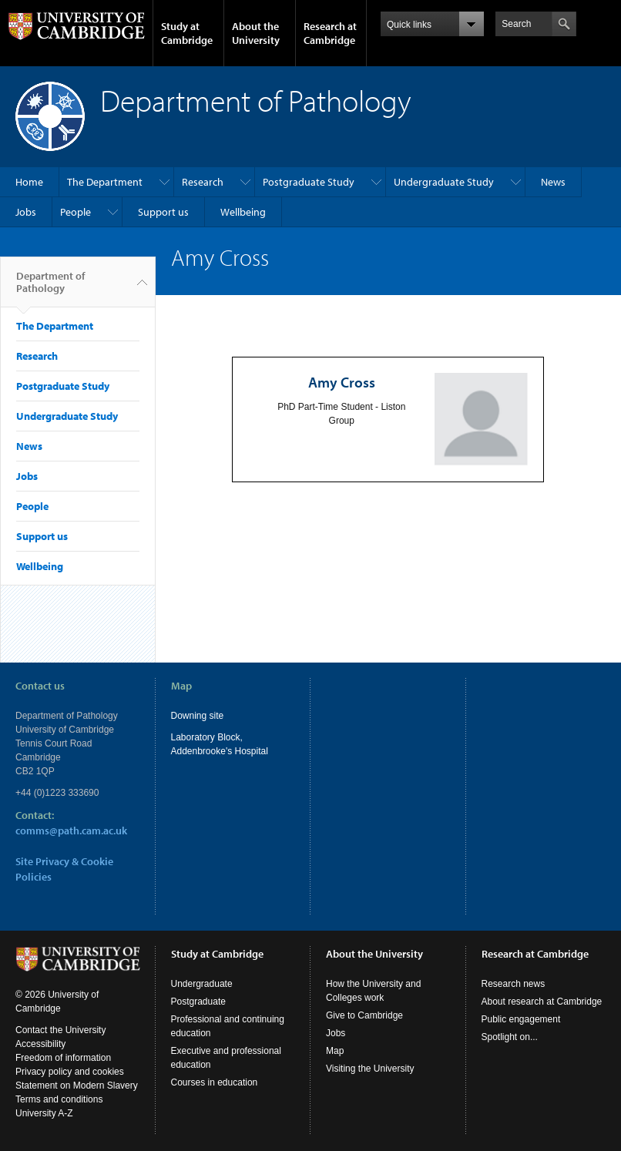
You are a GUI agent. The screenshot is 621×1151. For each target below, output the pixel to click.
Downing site (197, 715)
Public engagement (521, 1019)
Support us (163, 212)
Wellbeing (243, 212)
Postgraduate (198, 1001)
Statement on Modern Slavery (76, 1085)
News (553, 182)
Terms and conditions (58, 1099)
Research (202, 182)
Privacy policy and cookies (69, 1071)
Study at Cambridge (187, 33)
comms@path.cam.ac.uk (71, 830)
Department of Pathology (50, 288)
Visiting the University (370, 1068)
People (75, 212)
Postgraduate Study (308, 182)
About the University (256, 33)
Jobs (25, 212)
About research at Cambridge (542, 1001)
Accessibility (40, 1044)
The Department (105, 182)
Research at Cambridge (330, 33)
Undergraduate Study (444, 182)
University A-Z (44, 1113)
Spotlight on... (510, 1037)
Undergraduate (202, 983)
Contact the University (60, 1030)
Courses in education (214, 1082)
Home (29, 182)
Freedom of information (63, 1057)
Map (335, 1050)
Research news (513, 983)
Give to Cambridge (364, 1015)
